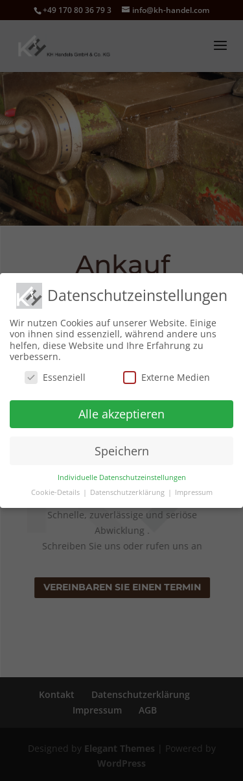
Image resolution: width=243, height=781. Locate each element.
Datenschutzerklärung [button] (128, 491)
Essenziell (55, 376)
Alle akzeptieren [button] (121, 412)
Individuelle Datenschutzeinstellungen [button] (122, 476)
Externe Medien (166, 376)
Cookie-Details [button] (56, 491)
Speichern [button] (122, 449)
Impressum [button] (194, 491)
